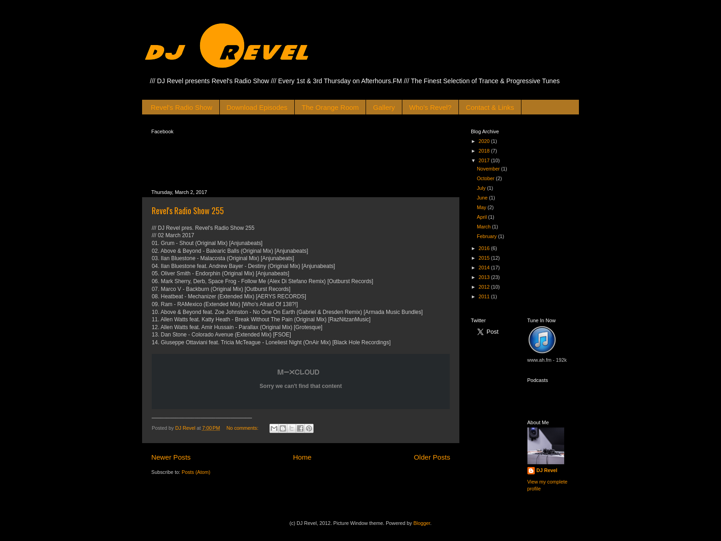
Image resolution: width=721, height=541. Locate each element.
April (482, 217)
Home (302, 457)
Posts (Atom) (196, 472)
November (489, 168)
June (483, 197)
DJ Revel (547, 470)
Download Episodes (257, 107)
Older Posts (432, 457)
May (482, 207)
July (482, 188)
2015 (485, 258)
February (487, 236)
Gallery (384, 107)
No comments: (243, 428)
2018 (485, 151)
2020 (485, 141)
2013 (485, 277)
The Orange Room (330, 107)
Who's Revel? (430, 107)
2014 (485, 267)
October (486, 178)
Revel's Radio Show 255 (188, 210)
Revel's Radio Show (181, 107)
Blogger (421, 523)
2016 (485, 248)
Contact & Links (490, 107)
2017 (485, 160)
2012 (485, 287)
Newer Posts (171, 457)
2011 (485, 296)
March (484, 226)
